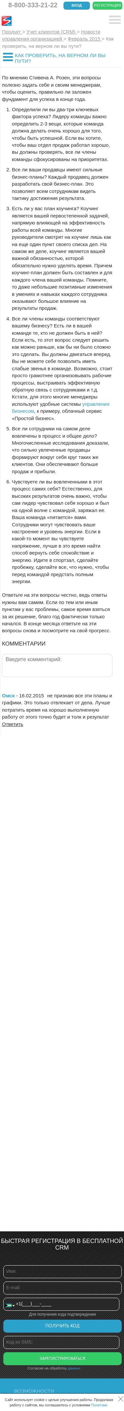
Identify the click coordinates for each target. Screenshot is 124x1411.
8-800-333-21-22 (33, 5)
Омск (8, 695)
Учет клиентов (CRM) (51, 32)
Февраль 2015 (85, 39)
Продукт (12, 32)
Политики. (99, 1405)
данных (74, 1368)
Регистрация (107, 5)
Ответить (12, 724)
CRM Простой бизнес (50, 21)
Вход (77, 5)
